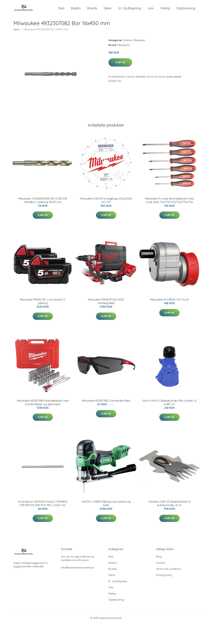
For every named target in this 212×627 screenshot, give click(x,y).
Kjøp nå (120, 65)
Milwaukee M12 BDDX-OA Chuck (169, 303)
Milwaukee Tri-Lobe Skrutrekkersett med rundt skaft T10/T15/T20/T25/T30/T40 (169, 203)
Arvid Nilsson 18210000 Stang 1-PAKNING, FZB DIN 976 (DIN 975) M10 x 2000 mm (43, 506)
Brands (92, 10)
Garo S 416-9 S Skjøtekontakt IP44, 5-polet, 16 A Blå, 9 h (169, 405)
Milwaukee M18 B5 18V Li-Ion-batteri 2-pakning (43, 304)
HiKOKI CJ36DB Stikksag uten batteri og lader (106, 506)
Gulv (151, 10)
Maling (165, 10)
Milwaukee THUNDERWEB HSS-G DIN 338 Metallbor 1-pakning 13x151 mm (42, 203)
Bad (61, 10)
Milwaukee (139, 43)
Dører (108, 10)
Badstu (75, 10)
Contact (160, 566)
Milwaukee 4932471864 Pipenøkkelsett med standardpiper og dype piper (42, 405)
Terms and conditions (168, 572)
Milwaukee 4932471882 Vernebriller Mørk (106, 404)
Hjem (17, 32)
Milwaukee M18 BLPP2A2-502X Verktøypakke (106, 304)
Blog (159, 559)
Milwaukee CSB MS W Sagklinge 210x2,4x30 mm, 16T (106, 203)
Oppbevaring (185, 10)
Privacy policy (164, 578)
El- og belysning (129, 10)
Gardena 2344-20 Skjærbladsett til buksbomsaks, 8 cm (169, 506)
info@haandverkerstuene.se (77, 570)
